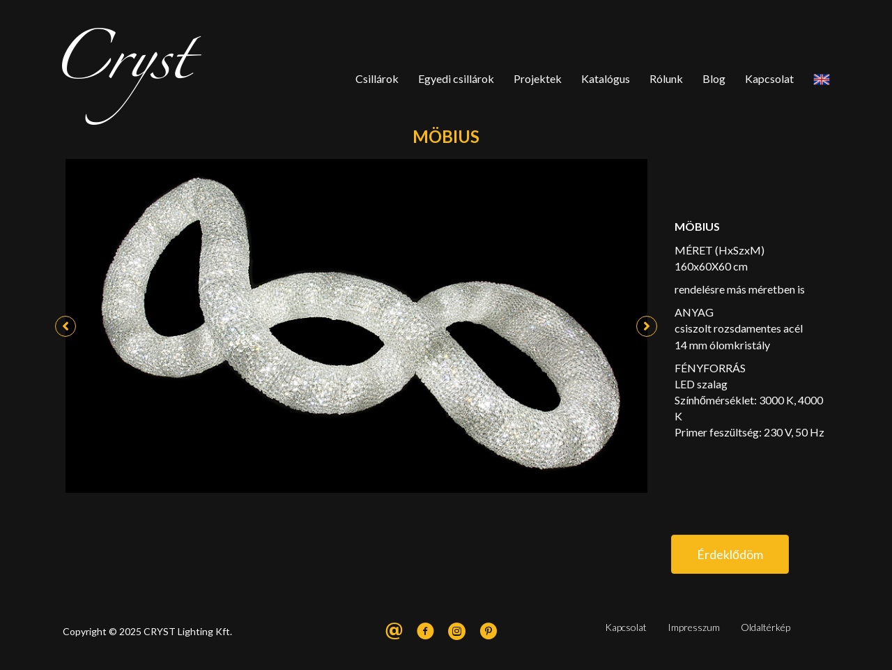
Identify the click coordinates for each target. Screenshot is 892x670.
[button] (65, 326)
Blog (713, 78)
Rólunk (666, 78)
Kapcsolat (769, 78)
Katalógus (605, 78)
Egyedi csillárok (456, 78)
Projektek (538, 78)
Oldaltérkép (765, 627)
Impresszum (694, 627)
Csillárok (377, 78)
